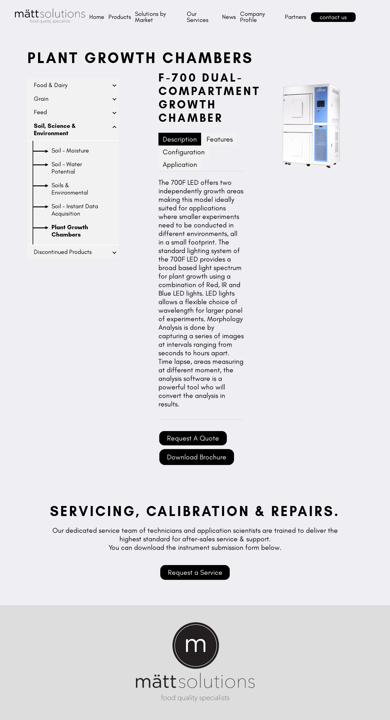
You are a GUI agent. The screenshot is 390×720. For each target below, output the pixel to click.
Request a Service (195, 572)
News (229, 16)
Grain (41, 98)
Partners (295, 16)
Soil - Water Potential (66, 167)
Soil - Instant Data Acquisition (74, 209)
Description (180, 139)
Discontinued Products (63, 251)
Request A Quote (193, 438)
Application (180, 164)
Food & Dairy (51, 85)
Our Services (197, 16)
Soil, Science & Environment (55, 129)
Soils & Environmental (69, 188)
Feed (40, 112)
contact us (333, 17)
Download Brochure (196, 457)
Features (220, 139)
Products (119, 16)
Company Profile (252, 16)
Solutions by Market (150, 16)
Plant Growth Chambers (69, 230)
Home (96, 16)
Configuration (184, 152)
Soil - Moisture (70, 150)
